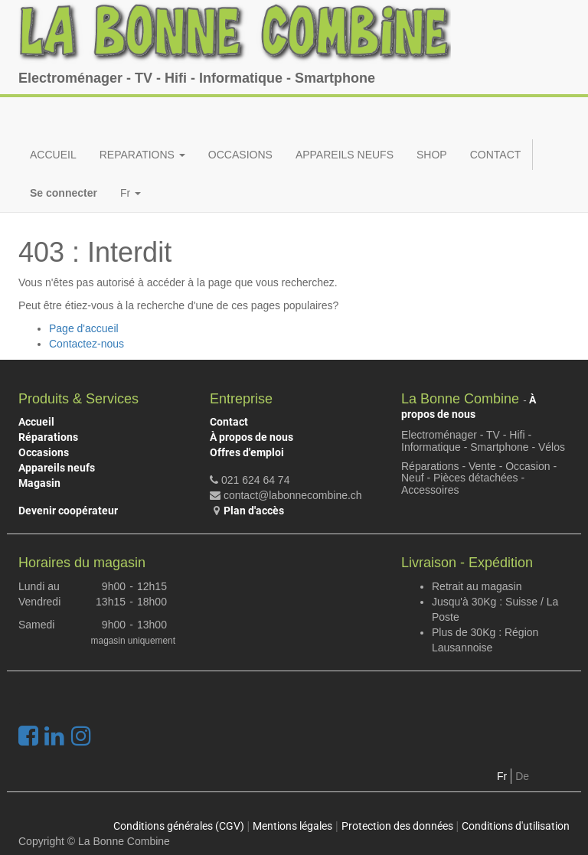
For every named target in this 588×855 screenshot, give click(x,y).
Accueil (36, 422)
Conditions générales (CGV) (178, 826)
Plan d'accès (254, 510)
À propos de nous (251, 437)
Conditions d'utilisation (516, 826)
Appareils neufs (56, 468)
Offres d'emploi (247, 452)
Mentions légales (292, 826)
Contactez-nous (86, 344)
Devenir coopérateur (68, 510)
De (522, 776)
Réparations (48, 437)
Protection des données (397, 826)
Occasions (43, 452)
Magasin (39, 483)
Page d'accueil (84, 328)
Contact (229, 422)
